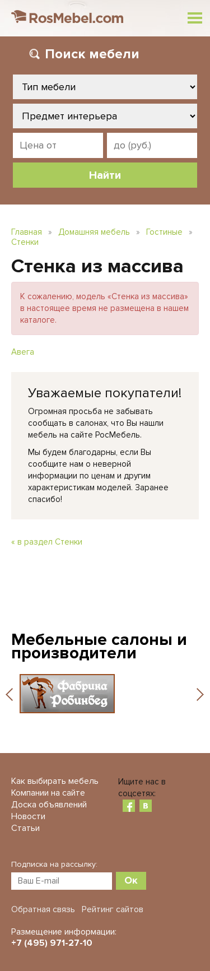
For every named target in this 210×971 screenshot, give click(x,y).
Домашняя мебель (94, 232)
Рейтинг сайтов (112, 909)
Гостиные (164, 232)
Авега (22, 352)
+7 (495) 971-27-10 (51, 943)
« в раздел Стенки (46, 542)
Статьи (25, 828)
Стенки (25, 242)
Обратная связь (43, 909)
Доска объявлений (49, 804)
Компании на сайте (48, 792)
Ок (131, 880)
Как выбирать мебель (55, 781)
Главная (26, 232)
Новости (28, 816)
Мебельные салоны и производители (99, 646)
